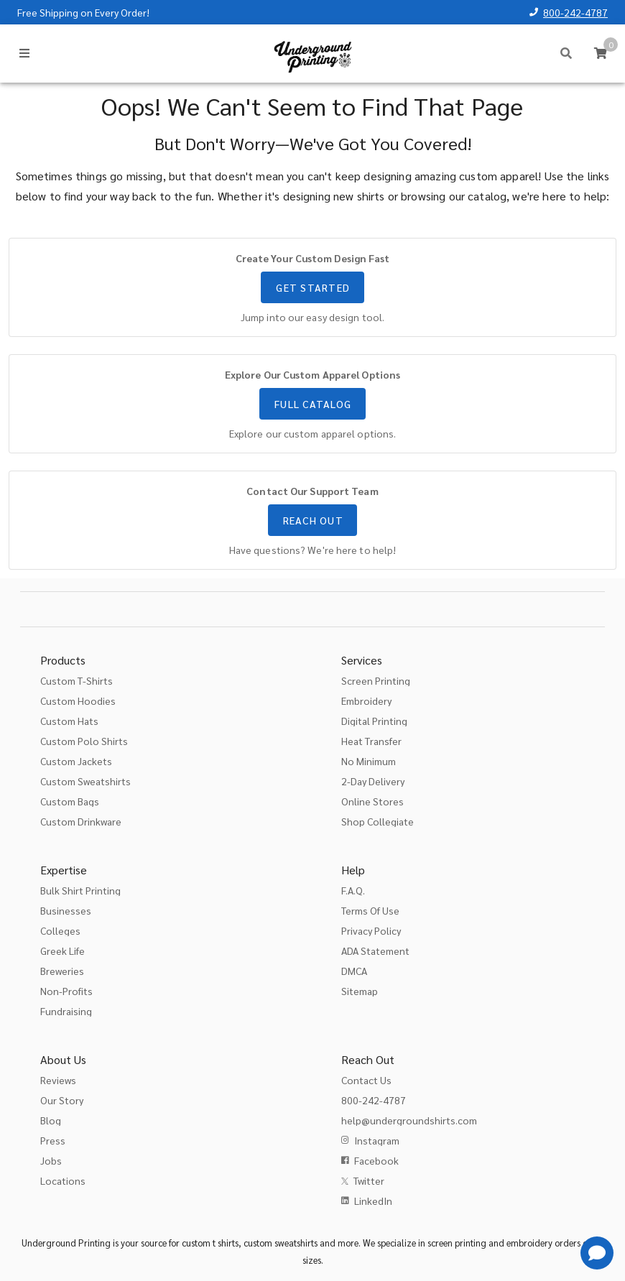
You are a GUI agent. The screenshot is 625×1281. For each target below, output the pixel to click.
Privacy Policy (371, 930)
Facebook (376, 1160)
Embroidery (366, 700)
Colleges (60, 930)
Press (52, 1140)
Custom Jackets (76, 760)
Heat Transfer (371, 740)
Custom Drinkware (80, 821)
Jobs (51, 1160)
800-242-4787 (575, 12)
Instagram (376, 1140)
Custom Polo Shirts (84, 740)
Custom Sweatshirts (85, 780)
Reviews (58, 1079)
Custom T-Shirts (76, 680)
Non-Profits (66, 990)
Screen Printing (375, 680)
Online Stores (372, 801)
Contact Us (366, 1079)
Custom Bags (69, 801)
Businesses (65, 910)
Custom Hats (69, 720)
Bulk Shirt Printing (80, 890)
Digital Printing (374, 720)
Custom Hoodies (78, 700)
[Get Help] (597, 1253)
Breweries (62, 970)
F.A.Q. (353, 890)
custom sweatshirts (281, 1242)
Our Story (61, 1099)
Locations (62, 1180)
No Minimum (368, 760)
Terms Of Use (370, 910)
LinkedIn (373, 1200)
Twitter (368, 1180)
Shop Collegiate (377, 821)
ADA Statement (375, 950)
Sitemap (359, 990)
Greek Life (62, 950)
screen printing (456, 1242)
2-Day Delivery (372, 780)
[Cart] (600, 53)
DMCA (354, 970)
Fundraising (66, 1010)
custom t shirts (210, 1242)
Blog (50, 1120)
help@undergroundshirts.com (409, 1120)
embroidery (529, 1242)
